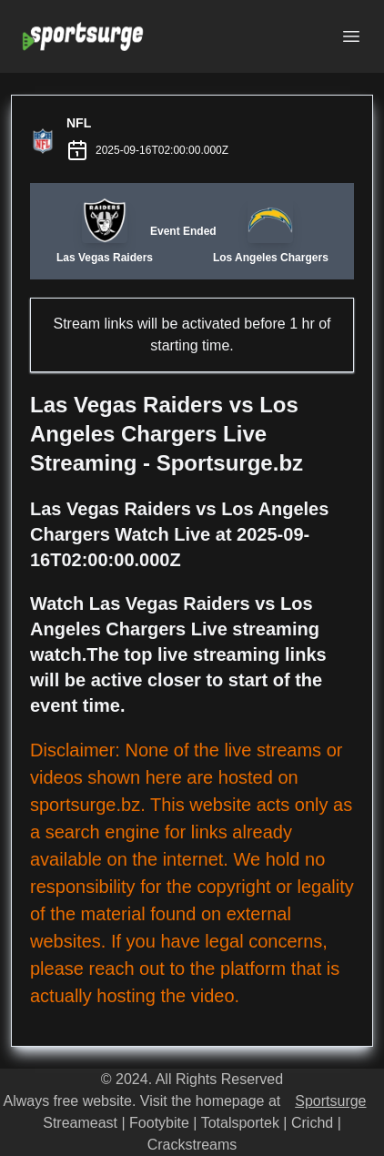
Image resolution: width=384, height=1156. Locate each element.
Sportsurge (330, 1101)
